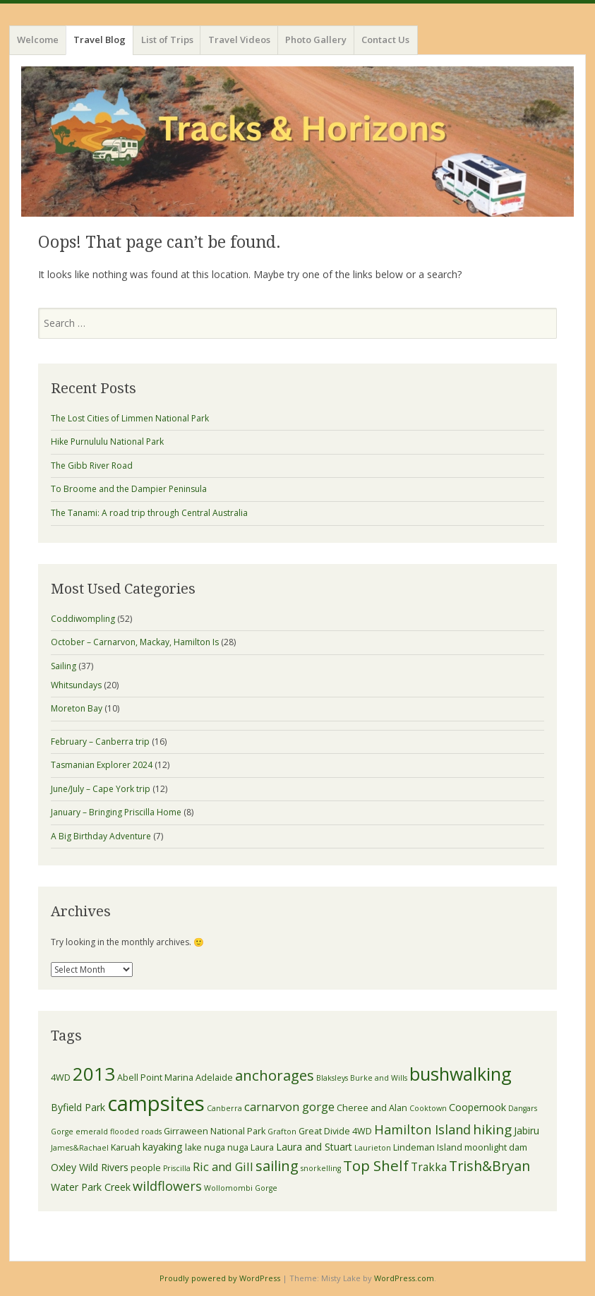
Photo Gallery (316, 39)
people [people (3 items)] (146, 1168)
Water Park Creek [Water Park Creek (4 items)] (91, 1187)
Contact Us (385, 39)
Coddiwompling (83, 619)
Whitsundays (76, 685)
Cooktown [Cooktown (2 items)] (428, 1108)
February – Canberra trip (100, 742)
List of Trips (167, 39)
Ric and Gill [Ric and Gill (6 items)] (223, 1166)
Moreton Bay (76, 708)
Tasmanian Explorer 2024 (101, 765)
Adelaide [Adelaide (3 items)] (214, 1078)
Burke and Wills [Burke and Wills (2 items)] (378, 1078)
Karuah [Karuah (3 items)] (125, 1147)
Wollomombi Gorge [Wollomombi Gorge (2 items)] (240, 1188)
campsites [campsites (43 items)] (156, 1103)
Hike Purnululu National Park (107, 442)
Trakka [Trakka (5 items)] (429, 1167)
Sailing (63, 666)
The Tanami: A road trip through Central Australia (149, 513)
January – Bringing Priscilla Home (116, 812)
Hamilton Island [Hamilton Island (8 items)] (422, 1129)
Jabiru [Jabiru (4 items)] (526, 1130)
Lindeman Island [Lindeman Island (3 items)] (427, 1147)
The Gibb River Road (92, 466)
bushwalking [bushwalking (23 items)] (460, 1074)
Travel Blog (99, 39)
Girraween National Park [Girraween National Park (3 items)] (214, 1131)
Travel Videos (239, 39)
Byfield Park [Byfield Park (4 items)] (78, 1107)
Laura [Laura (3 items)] (262, 1147)
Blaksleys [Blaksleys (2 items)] (332, 1078)
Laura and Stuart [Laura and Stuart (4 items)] (314, 1146)
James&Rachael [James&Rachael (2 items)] (80, 1148)
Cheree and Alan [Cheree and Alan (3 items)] (372, 1108)
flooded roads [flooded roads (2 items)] (136, 1131)
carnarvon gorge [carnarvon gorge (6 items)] (289, 1106)
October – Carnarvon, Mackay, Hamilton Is (135, 642)
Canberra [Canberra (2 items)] (224, 1108)
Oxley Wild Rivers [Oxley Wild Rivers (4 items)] (89, 1167)
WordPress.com (404, 1278)
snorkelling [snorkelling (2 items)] (321, 1168)
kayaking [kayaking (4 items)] (163, 1146)
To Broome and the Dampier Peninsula (129, 489)
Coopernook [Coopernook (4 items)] (477, 1107)
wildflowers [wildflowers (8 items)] (167, 1185)
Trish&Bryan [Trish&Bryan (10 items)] (489, 1165)
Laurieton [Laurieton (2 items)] (372, 1148)
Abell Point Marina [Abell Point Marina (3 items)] (155, 1078)
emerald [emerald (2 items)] (92, 1131)
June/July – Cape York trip (100, 789)
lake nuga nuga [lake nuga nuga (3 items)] (216, 1147)
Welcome (38, 39)
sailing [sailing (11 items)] (277, 1165)
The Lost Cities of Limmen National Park (130, 418)
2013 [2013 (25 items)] (94, 1074)
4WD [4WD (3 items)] (61, 1078)
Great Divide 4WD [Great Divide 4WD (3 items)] (335, 1131)
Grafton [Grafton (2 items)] (282, 1131)
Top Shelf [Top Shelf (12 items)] (376, 1165)
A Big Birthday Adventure (101, 836)
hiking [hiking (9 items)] (492, 1129)
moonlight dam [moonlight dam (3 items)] (495, 1147)
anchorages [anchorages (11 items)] (274, 1075)
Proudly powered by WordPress (220, 1278)
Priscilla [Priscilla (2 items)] (177, 1168)
